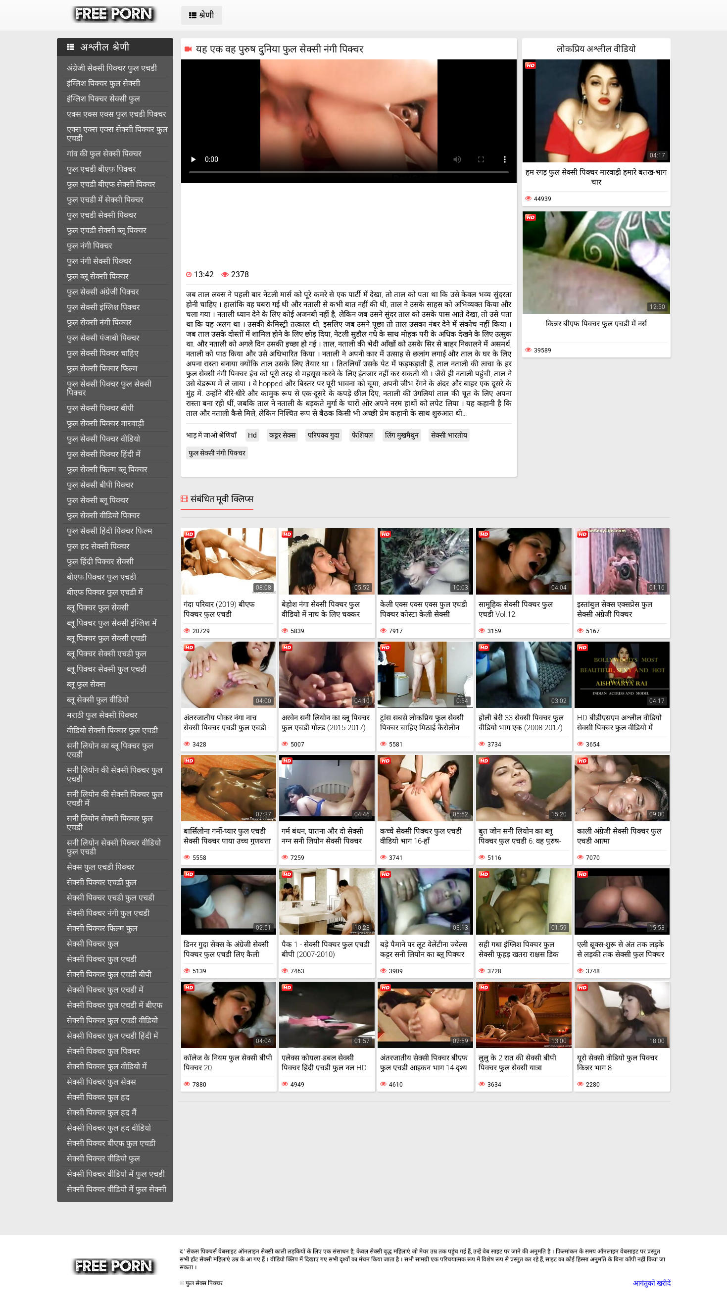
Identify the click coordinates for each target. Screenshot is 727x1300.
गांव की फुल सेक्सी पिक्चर (104, 153)
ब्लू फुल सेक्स (86, 684)
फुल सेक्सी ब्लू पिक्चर (98, 500)
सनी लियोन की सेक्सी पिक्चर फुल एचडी (115, 774)
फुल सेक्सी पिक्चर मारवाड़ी (105, 423)
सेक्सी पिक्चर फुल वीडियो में (107, 1066)
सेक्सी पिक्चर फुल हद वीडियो (109, 1128)
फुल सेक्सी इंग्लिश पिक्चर (103, 307)
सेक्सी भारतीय (449, 435)
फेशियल (362, 435)
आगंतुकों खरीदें (652, 1283)
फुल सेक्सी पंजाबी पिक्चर (103, 338)
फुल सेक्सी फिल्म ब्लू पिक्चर (107, 469)
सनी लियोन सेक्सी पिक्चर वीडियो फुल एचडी (114, 847)
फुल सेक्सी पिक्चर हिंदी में (104, 454)
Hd (252, 435)
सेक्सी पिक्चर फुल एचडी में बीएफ (114, 1005)
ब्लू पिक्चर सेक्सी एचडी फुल (106, 653)
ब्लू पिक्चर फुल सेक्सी (98, 607)
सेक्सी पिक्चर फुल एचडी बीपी (109, 974)
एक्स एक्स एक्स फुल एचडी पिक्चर (116, 114)
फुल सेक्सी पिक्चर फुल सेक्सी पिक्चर (109, 388)
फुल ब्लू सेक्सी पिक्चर (98, 276)
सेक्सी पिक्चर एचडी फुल (102, 882)
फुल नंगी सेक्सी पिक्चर (99, 261)
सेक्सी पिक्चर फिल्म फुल (102, 928)
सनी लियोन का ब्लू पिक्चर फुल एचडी (110, 750)
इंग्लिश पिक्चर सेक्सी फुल (103, 98)
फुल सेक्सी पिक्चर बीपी (100, 408)
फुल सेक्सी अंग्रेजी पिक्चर (103, 292)
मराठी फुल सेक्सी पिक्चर (102, 715)
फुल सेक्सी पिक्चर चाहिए (103, 353)
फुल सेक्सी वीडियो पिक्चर (103, 515)
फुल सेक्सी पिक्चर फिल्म (102, 368)
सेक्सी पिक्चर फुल (93, 944)
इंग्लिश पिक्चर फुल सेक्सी (103, 83)
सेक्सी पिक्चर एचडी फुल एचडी (110, 897)
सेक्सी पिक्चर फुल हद (98, 1097)
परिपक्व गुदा (323, 435)
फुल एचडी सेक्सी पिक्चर (102, 215)
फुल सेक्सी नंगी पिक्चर (99, 322)
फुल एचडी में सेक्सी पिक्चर (105, 199)
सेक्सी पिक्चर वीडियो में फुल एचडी (116, 1174)
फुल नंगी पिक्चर (89, 245)
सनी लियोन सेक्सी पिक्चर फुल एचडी (110, 823)
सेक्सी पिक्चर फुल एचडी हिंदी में (112, 1036)
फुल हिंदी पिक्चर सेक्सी (100, 561)
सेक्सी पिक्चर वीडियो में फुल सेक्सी (116, 1189)
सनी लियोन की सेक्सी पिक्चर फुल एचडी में (115, 799)
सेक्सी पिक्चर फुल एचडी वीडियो (112, 1020)
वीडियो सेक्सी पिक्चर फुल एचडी (112, 730)
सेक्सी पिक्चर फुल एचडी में (105, 990)
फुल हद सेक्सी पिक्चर (98, 546)
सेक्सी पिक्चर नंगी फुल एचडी (108, 913)
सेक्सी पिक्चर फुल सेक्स (101, 1082)
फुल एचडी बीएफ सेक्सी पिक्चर (111, 184)
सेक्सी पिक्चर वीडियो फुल (103, 1158)
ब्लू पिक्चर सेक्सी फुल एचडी (106, 669)
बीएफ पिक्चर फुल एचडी (101, 577)
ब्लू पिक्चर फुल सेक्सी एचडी (106, 638)
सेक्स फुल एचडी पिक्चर (101, 867)
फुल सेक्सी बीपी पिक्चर (100, 485)
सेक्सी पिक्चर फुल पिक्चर (103, 1051)
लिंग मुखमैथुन (402, 435)
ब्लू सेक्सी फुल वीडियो (98, 699)
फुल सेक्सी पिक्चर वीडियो (103, 439)
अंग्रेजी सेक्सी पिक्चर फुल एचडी (112, 68)
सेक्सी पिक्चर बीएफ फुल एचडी (111, 1143)
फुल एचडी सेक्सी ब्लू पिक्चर (106, 230)
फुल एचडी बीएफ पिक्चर (101, 169)
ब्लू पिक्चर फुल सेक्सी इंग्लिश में (112, 623)
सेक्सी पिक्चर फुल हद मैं (102, 1112)
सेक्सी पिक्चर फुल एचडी (102, 959)
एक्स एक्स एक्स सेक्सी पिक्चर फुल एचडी (117, 134)
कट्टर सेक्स (282, 435)
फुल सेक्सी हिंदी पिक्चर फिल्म (109, 531)
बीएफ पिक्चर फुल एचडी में (105, 592)
